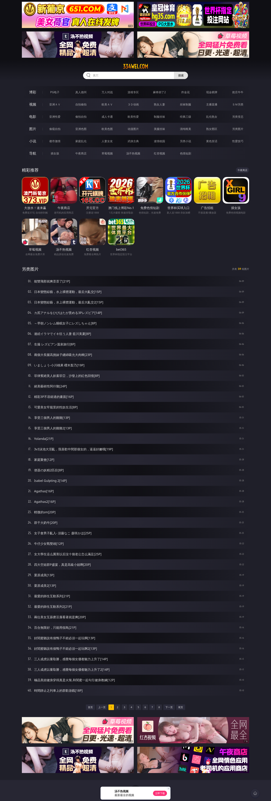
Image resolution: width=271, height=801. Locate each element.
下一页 (169, 707)
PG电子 (54, 92)
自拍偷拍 (81, 104)
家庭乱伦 (81, 141)
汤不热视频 (133, 153)
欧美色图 (107, 129)
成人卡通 (107, 117)
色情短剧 (185, 153)
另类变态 (237, 117)
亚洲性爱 (54, 117)
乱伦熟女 (211, 117)
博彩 (32, 92)
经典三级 (185, 117)
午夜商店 (81, 153)
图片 (32, 128)
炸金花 (185, 92)
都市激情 (54, 141)
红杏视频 (159, 153)
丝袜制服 (185, 104)
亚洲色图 (81, 129)
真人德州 (81, 92)
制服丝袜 (159, 117)
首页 (90, 707)
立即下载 (160, 793)
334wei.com (135, 66)
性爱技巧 (237, 141)
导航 (32, 153)
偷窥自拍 (54, 129)
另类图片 (237, 129)
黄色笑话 (211, 141)
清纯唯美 (185, 129)
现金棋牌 (211, 92)
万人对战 (107, 92)
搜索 (181, 75)
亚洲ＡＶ (54, 104)
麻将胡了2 (159, 92)
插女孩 (55, 153)
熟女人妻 (159, 104)
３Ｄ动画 (133, 104)
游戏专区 (133, 92)
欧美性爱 (133, 117)
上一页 (102, 707)
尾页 (180, 707)
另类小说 (185, 141)
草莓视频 (107, 153)
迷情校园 (159, 141)
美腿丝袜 (159, 129)
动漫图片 (133, 129)
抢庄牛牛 (237, 92)
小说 (32, 141)
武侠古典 (133, 141)
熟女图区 (211, 129)
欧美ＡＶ (107, 104)
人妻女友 (107, 141)
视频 (32, 104)
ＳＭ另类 (237, 104)
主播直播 (211, 104)
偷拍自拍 (81, 117)
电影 (32, 116)
